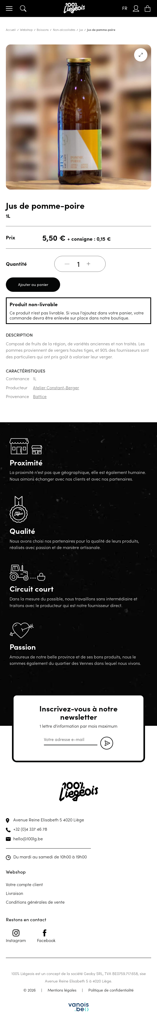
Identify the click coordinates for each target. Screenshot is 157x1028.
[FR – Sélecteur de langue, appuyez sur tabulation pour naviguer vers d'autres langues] (124, 8)
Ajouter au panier (33, 284)
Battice (40, 396)
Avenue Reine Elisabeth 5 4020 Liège (48, 819)
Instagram (16, 936)
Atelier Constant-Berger (56, 387)
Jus (81, 29)
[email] (70, 739)
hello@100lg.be (28, 838)
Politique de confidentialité (111, 990)
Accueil (11, 29)
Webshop (26, 29)
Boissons (43, 29)
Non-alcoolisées (64, 29)
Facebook (46, 936)
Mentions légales (62, 990)
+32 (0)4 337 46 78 (30, 829)
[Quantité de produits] (78, 264)
